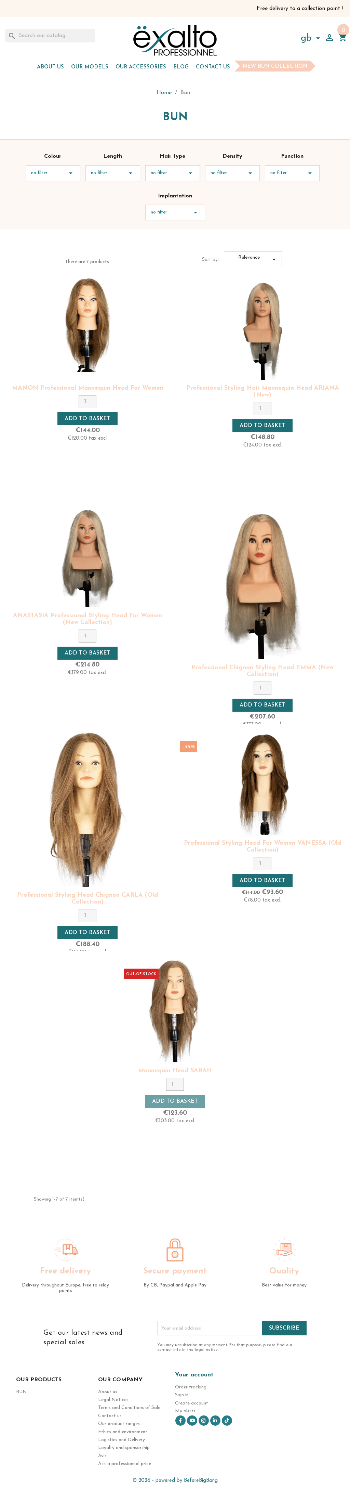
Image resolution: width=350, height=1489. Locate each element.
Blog (181, 67)
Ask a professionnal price (124, 1463)
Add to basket (87, 419)
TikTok (227, 1420)
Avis (102, 1456)
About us (50, 67)
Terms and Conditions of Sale (129, 1407)
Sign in (182, 1395)
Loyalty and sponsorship (124, 1447)
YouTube (192, 1420)
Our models (89, 67)
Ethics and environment (122, 1432)
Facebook (180, 1420)
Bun (21, 1392)
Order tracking (190, 1387)
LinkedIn (215, 1420)
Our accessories (141, 67)
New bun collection (275, 66)
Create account (191, 1403)
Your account (194, 1375)
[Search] (50, 35)
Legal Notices (113, 1399)
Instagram (204, 1420)
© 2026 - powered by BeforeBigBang (175, 1480)
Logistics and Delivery (121, 1439)
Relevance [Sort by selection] (258, 259)
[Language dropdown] (312, 39)
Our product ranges (119, 1423)
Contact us (213, 67)
